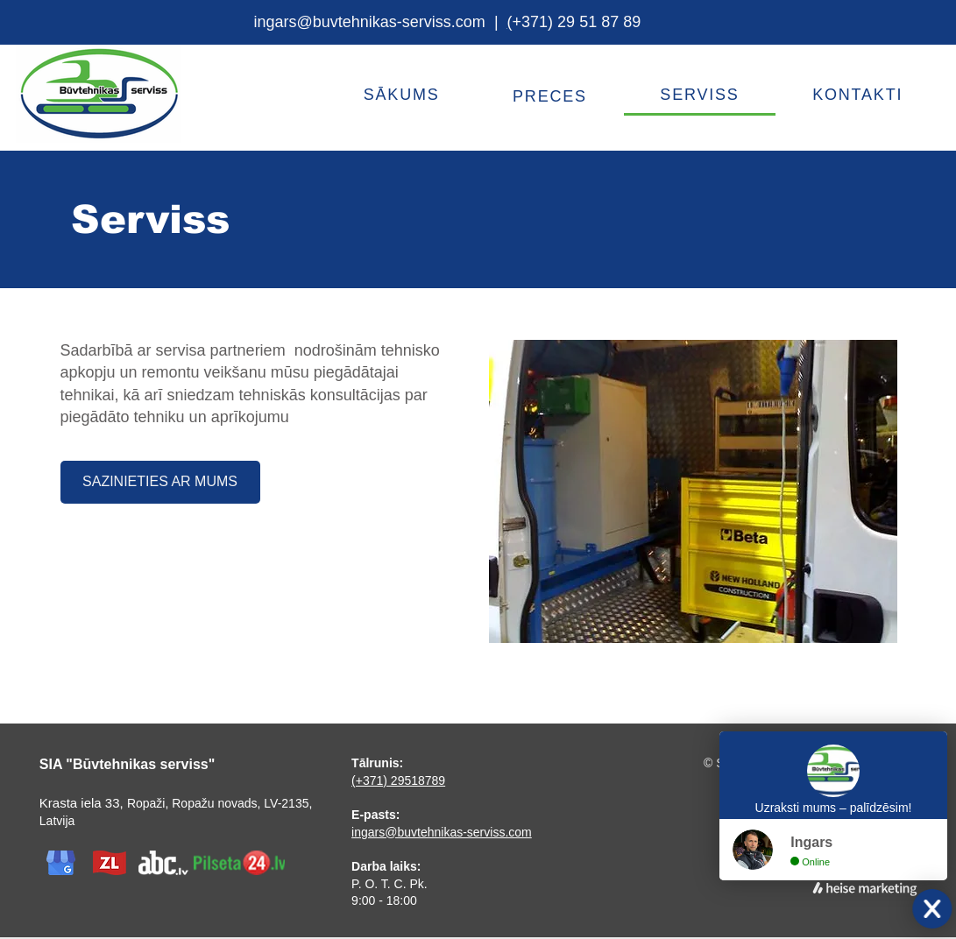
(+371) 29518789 (398, 780)
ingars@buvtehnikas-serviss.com (369, 22)
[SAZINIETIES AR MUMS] (160, 482)
